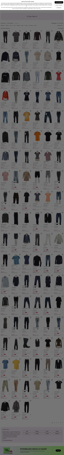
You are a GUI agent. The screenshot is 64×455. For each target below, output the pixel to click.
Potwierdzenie (59, 447)
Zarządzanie (59, 452)
